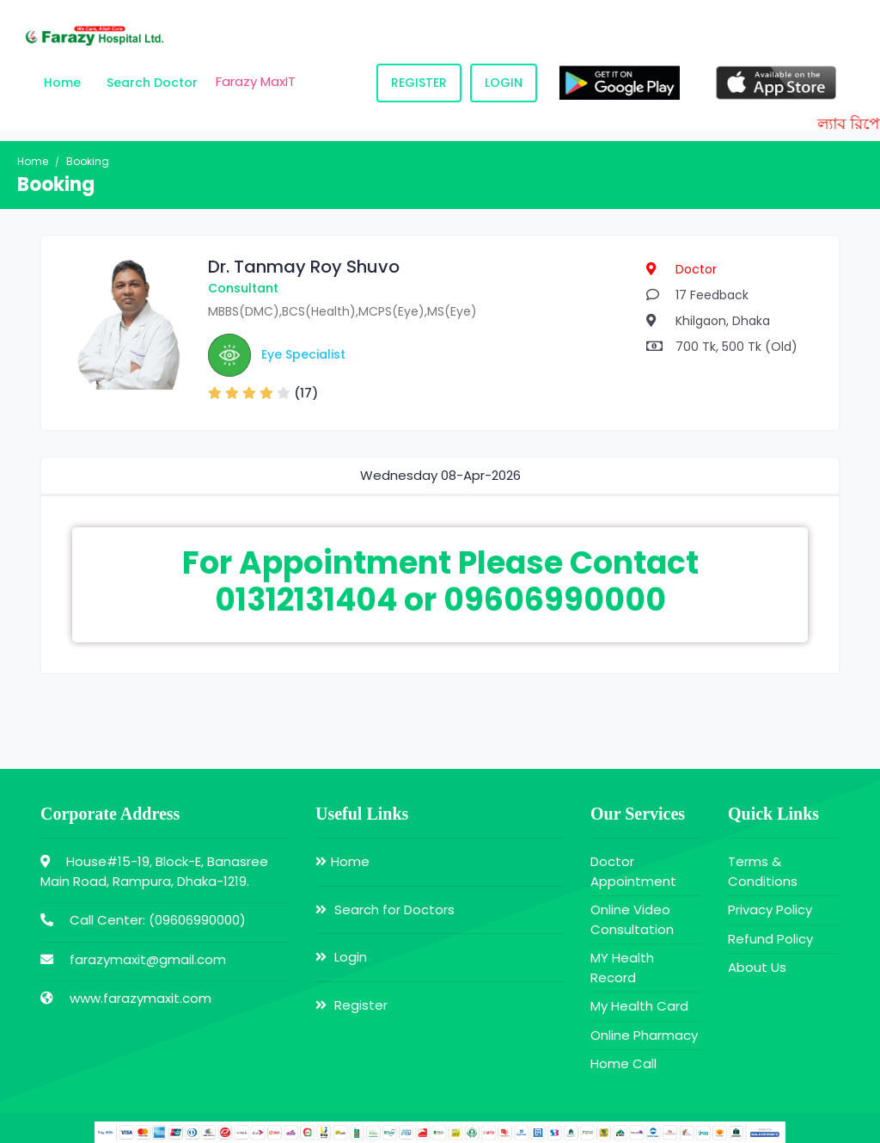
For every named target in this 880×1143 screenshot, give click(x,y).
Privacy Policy (770, 909)
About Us (757, 967)
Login (503, 82)
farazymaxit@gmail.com (148, 959)
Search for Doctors (385, 909)
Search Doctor (152, 82)
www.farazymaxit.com (140, 998)
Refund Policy (770, 939)
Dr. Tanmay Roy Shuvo (304, 267)
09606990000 (197, 920)
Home (62, 82)
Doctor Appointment (633, 871)
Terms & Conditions (763, 871)
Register (419, 82)
